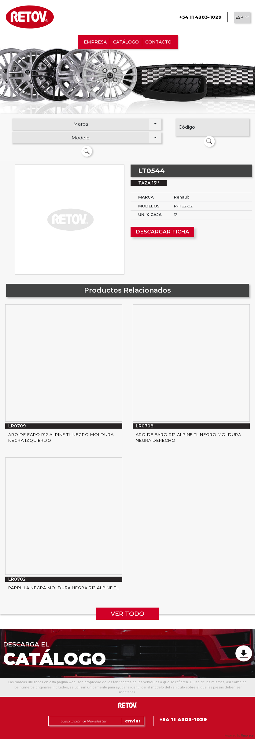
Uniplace (247, 735)
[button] (242, 17)
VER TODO (127, 613)
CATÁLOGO (126, 42)
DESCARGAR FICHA (162, 232)
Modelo (81, 138)
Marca (80, 124)
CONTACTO (158, 42)
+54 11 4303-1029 (200, 17)
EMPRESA (95, 42)
